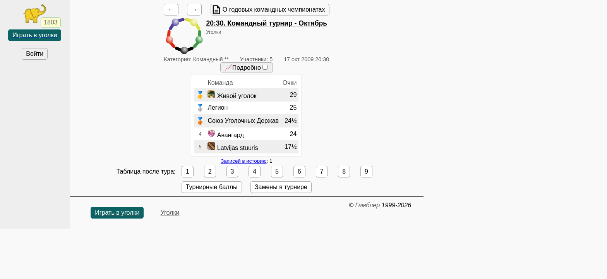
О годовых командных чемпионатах (274, 9)
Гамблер (367, 205)
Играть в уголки (34, 35)
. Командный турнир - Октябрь (266, 23)
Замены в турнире (281, 187)
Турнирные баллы (212, 187)
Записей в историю (243, 161)
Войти (34, 53)
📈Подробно (246, 67)
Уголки (170, 212)
